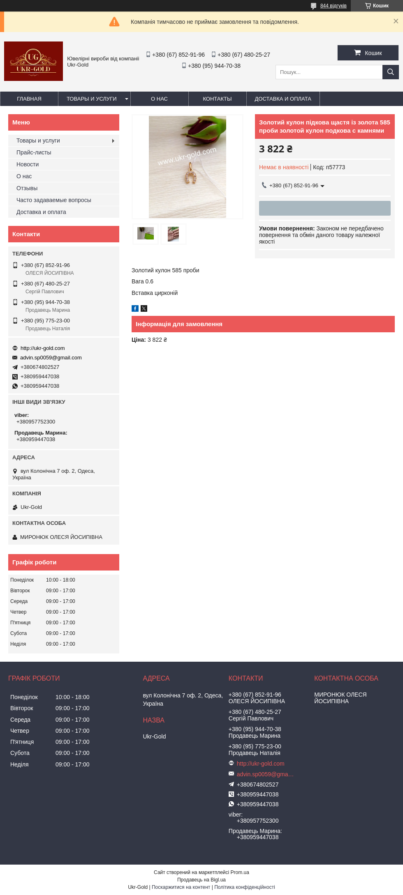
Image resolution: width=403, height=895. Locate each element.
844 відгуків (333, 6)
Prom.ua (240, 872)
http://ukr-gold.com (43, 348)
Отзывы (26, 188)
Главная (29, 99)
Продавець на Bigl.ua (201, 880)
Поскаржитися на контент (181, 887)
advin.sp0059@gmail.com (51, 357)
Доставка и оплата (283, 99)
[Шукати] (390, 72)
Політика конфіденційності (244, 887)
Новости (27, 164)
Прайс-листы (33, 152)
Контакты (217, 99)
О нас (159, 99)
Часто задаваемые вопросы (53, 200)
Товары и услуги (92, 99)
